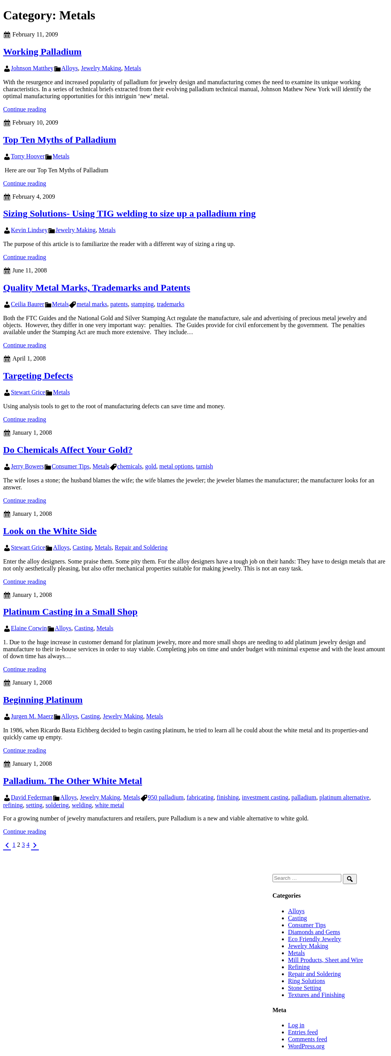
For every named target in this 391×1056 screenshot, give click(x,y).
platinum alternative (344, 797)
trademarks (170, 304)
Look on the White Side (50, 531)
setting (34, 805)
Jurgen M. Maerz (32, 716)
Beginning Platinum (43, 700)
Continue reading (24, 109)
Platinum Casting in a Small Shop (70, 612)
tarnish (204, 466)
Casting (82, 547)
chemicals (129, 466)
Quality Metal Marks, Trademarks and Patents (96, 288)
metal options (176, 466)
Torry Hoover (28, 156)
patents (119, 304)
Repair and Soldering (141, 547)
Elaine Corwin (29, 628)
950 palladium (166, 797)
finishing (228, 797)
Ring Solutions (306, 981)
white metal (109, 805)
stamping (142, 304)
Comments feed (307, 1039)
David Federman (31, 797)
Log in (296, 1025)
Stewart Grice (28, 392)
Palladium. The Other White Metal (72, 781)
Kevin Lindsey (29, 230)
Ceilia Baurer (27, 304)
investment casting (265, 797)
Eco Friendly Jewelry (314, 939)
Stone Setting (304, 988)
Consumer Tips (70, 466)
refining (13, 805)
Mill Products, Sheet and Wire (325, 960)
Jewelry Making (101, 68)
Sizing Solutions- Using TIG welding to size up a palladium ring (129, 213)
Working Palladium (42, 52)
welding (82, 805)
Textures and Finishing (316, 995)
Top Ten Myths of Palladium (59, 140)
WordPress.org (306, 1046)
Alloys (69, 68)
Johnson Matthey (32, 68)
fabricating (200, 797)
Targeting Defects (38, 376)
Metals (132, 68)
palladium (304, 797)
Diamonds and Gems (314, 932)
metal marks (91, 304)
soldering (57, 805)
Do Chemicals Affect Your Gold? (67, 450)
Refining (299, 967)
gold (150, 466)
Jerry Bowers (27, 466)
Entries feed (303, 1032)
